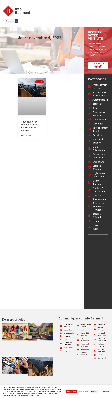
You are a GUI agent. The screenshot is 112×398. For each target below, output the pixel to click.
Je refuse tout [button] (83, 391)
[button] (66, 10)
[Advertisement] (47, 156)
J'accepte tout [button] (71, 391)
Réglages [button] (94, 391)
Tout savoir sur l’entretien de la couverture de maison (29, 126)
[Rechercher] (16, 21)
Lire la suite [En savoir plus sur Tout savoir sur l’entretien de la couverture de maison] (26, 135)
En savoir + (105, 391)
